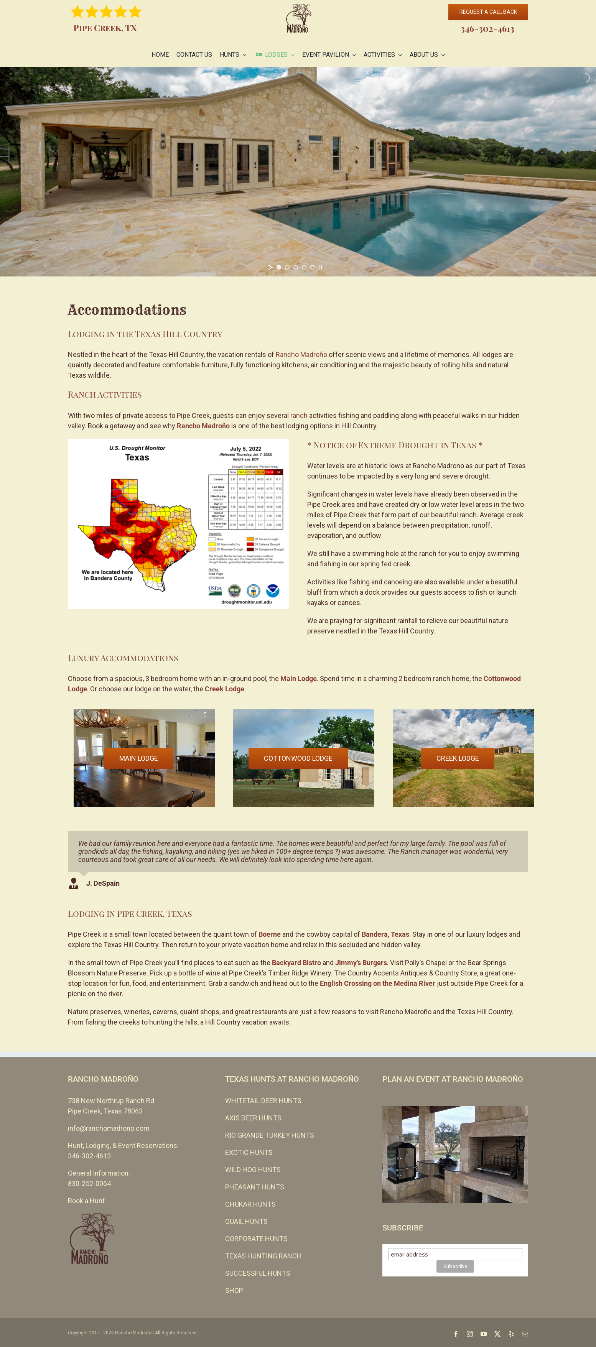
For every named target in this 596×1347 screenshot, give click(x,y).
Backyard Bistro (296, 963)
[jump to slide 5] (312, 267)
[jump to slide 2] (287, 267)
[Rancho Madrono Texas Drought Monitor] (178, 442)
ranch (299, 415)
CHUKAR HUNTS (250, 1204)
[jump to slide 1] (279, 267)
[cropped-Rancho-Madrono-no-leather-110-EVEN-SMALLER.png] (298, 7)
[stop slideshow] (320, 267)
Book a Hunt (86, 1201)
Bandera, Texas (385, 934)
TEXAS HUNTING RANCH (263, 1256)
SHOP (234, 1290)
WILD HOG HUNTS (253, 1170)
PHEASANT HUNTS (254, 1187)
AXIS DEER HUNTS (253, 1118)
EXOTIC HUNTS (249, 1152)
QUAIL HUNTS (246, 1221)
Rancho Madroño (301, 354)
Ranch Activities (105, 394)
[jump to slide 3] (295, 267)
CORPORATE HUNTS (256, 1239)
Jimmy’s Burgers (361, 963)
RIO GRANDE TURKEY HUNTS (269, 1135)
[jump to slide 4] (304, 267)
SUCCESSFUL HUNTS (257, 1273)
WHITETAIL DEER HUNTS (263, 1101)
